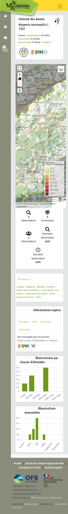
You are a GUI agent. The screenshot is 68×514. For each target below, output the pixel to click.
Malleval (30, 286)
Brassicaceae (25, 42)
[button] (19, 79)
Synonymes (24, 329)
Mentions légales (53, 467)
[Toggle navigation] (60, 6)
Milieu (35, 321)
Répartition (46, 321)
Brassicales (24, 38)
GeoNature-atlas (31, 504)
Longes (20, 286)
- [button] (20, 84)
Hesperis (46, 42)
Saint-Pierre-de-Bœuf (36, 293)
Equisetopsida (34, 35)
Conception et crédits (29, 467)
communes (24, 279)
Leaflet (19, 204)
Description (24, 321)
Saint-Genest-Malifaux (28, 290)
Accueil (17, 463)
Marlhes (41, 286)
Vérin (38, 297)
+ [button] (20, 75)
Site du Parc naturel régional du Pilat (44, 463)
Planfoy (51, 286)
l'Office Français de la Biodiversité (46, 497)
